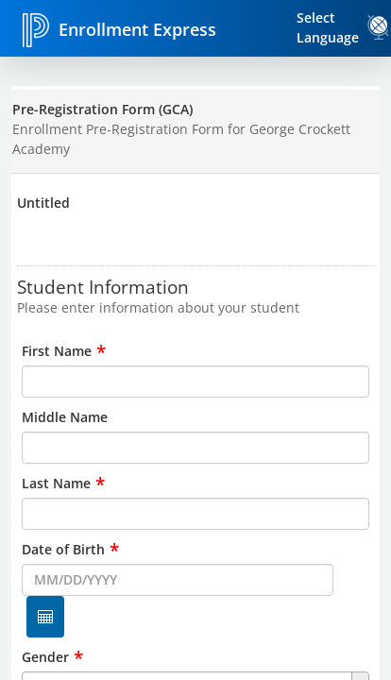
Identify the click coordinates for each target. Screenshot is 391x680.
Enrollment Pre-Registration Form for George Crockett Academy (181, 139)
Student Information (103, 286)
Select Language (328, 27)
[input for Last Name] (195, 514)
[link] (378, 27)
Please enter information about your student (158, 307)
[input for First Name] (195, 382)
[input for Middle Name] (195, 448)
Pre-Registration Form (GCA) (102, 109)
